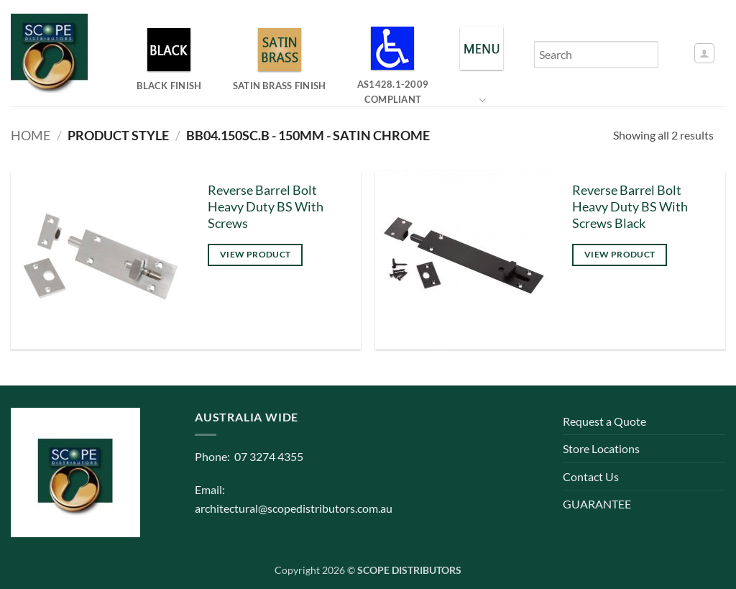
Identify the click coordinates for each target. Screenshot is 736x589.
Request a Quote (604, 421)
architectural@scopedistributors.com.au (293, 508)
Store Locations (601, 448)
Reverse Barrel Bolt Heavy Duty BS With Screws (265, 207)
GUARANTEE (597, 504)
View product (255, 254)
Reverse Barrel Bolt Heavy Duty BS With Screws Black (630, 207)
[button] (704, 53)
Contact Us (591, 476)
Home (30, 135)
